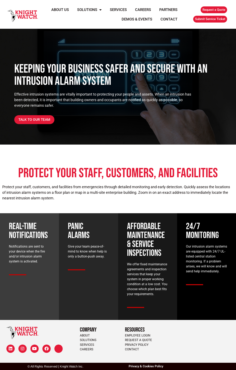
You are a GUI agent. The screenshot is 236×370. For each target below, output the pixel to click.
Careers (143, 9)
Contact (169, 19)
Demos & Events (137, 19)
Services (118, 9)
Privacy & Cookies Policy (146, 366)
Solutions (89, 10)
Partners (168, 9)
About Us (60, 9)
